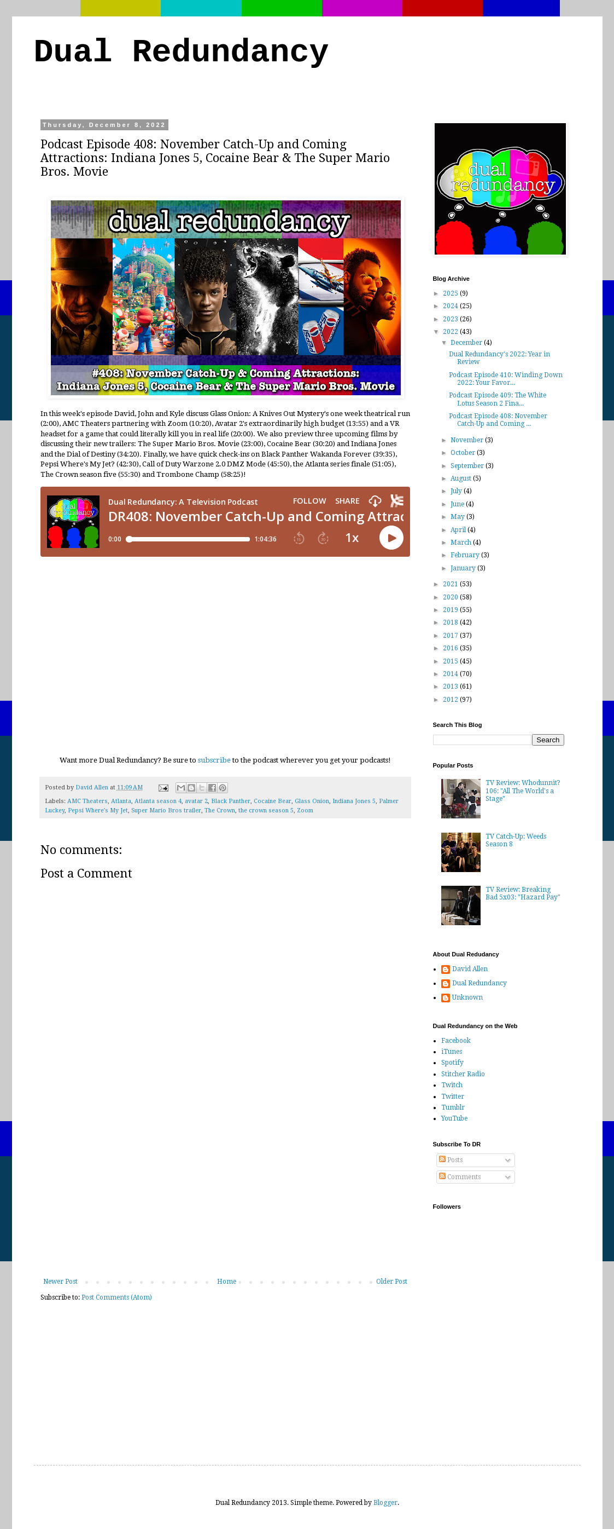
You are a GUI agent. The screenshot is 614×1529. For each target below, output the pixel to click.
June (458, 504)
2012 (451, 699)
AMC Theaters (87, 801)
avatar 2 (196, 801)
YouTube (454, 1118)
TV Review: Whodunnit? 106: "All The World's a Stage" (523, 791)
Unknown (467, 997)
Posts (451, 1160)
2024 (451, 306)
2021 (451, 584)
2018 (451, 622)
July (457, 491)
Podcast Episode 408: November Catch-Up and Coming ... (498, 420)
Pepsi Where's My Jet (98, 810)
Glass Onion (312, 801)
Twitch (452, 1085)
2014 (451, 674)
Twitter (452, 1096)
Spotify (452, 1062)
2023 (451, 319)
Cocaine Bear (272, 801)
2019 (451, 610)
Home (226, 1281)
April (459, 530)
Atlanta (121, 801)
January (464, 568)
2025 (451, 293)
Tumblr (453, 1107)
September (468, 466)
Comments (460, 1177)
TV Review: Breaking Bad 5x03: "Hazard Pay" (523, 893)
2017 (451, 635)
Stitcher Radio (463, 1074)
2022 (451, 332)
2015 (451, 661)
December (467, 343)
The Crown (219, 810)
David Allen (470, 969)
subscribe (214, 760)
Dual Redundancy (181, 52)
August (462, 478)
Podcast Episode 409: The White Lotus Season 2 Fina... (497, 399)
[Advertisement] (225, 1195)
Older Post (391, 1281)
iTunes (451, 1051)
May (458, 517)
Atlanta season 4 (158, 801)
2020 (451, 597)
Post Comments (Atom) (116, 1297)
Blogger (385, 1503)
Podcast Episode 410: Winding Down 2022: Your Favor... (506, 378)
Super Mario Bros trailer (166, 810)
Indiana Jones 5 (354, 801)
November (468, 440)
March (462, 542)
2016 (451, 648)
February (466, 555)
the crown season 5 (266, 810)
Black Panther (230, 801)
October (464, 453)
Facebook (456, 1041)
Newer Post (60, 1281)
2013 (451, 686)
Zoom (305, 810)
